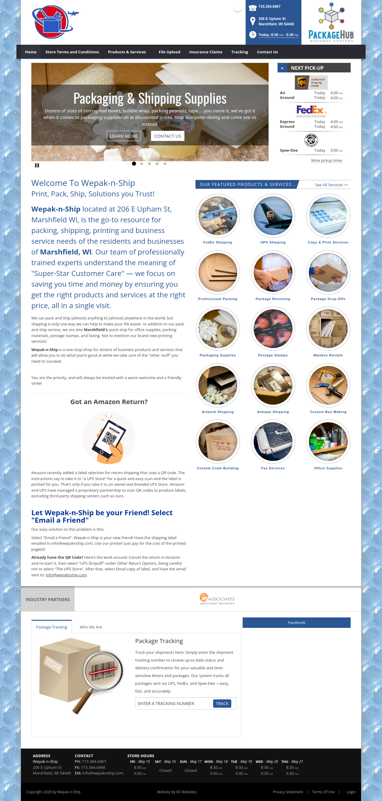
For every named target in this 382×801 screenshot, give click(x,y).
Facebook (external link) (237, 7)
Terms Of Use (323, 791)
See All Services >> (331, 184)
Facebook (296, 622)
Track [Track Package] (222, 703)
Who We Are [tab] (91, 627)
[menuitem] (31, 52)
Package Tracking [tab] (51, 627)
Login (351, 791)
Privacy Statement (288, 791)
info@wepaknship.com (102, 773)
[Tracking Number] (175, 703)
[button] (273, 36)
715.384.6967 (270, 6)
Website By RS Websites (177, 791)
